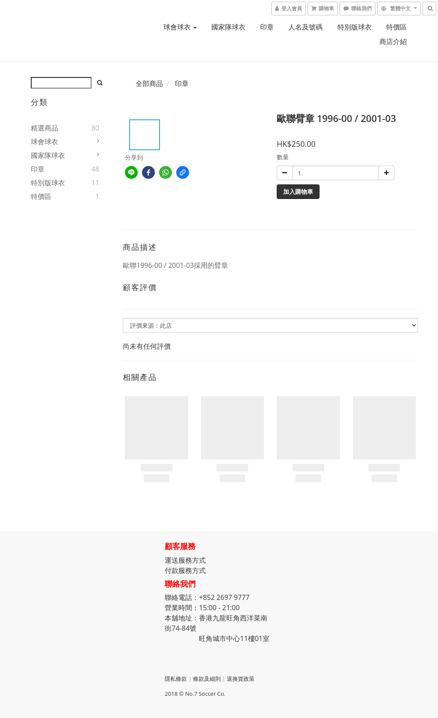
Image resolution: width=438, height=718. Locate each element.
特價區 (396, 27)
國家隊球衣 (228, 27)
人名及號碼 (305, 27)
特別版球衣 (354, 27)
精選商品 (44, 128)
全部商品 (149, 83)
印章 (267, 27)
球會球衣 (180, 27)
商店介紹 (393, 41)
